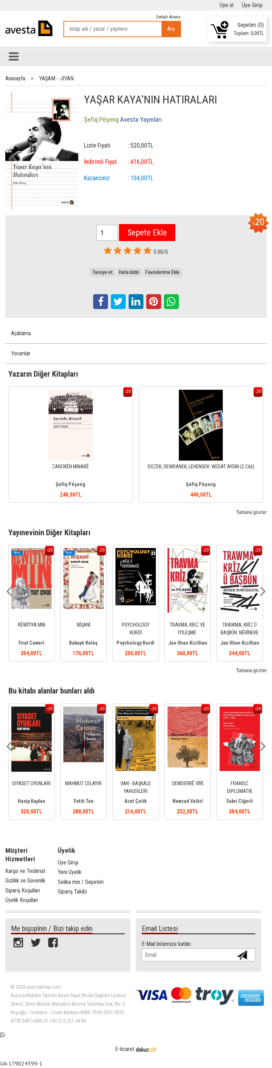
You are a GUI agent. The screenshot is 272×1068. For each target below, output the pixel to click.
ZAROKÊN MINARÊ (70, 467)
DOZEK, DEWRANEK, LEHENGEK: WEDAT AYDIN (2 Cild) (201, 467)
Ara (171, 28)
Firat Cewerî (31, 643)
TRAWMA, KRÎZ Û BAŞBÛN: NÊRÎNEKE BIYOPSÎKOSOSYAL (240, 632)
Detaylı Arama (168, 16)
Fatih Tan (84, 801)
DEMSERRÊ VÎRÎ (187, 784)
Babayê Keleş (83, 643)
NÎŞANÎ (83, 625)
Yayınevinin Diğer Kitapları (49, 532)
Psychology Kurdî (135, 643)
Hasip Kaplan (31, 801)
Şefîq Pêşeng (70, 484)
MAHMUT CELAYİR (83, 784)
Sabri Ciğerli (239, 801)
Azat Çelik (135, 801)
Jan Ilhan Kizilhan (187, 643)
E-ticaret (124, 1049)
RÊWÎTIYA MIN (31, 625)
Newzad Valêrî (187, 801)
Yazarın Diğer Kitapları (43, 374)
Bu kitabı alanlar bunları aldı (51, 690)
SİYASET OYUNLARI (31, 784)
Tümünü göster (251, 512)
